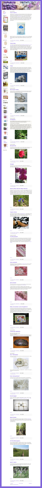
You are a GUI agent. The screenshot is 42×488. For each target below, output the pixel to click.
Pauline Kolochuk (19, 16)
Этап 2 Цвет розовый (23, 263)
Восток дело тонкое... (14, 89)
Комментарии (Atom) (16, 484)
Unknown (5, 12)
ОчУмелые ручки (16, 4)
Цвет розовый (13, 282)
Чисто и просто (13, 12)
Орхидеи (12, 164)
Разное (13, 86)
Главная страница (21, 483)
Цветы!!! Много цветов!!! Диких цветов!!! (18, 188)
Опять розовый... (13, 262)
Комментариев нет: (18, 85)
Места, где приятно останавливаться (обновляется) (5, 142)
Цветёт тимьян (13, 462)
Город (11, 65)
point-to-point (13, 351)
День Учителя (7, 108)
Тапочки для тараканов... (15, 331)
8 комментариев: (17, 40)
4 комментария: (17, 185)
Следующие (11, 483)
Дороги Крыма (13, 417)
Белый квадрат (13, 395)
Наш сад (13, 142)
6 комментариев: (17, 327)
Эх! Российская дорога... (15, 440)
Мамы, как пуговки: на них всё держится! (19, 306)
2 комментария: (17, 232)
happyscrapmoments (22, 213)
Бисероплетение (13, 233)
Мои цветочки (13, 145)
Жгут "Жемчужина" (14, 354)
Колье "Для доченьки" (15, 376)
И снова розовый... (14, 236)
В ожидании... (13, 119)
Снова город (12, 43)
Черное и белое (13, 212)
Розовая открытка (7, 117)
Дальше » (11, 38)
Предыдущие (30, 483)
